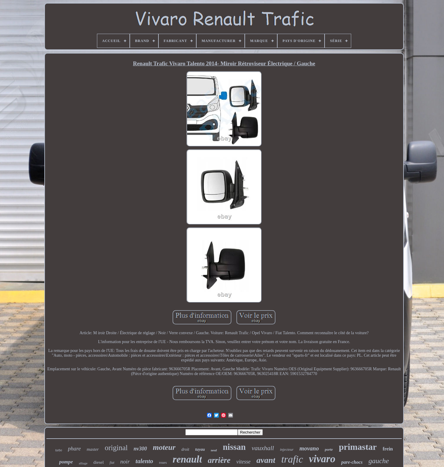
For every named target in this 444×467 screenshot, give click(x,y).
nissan (234, 447)
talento (144, 461)
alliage (83, 463)
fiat (112, 462)
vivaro (322, 459)
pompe (66, 462)
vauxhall (263, 448)
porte (329, 449)
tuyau (200, 449)
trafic (292, 459)
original (116, 448)
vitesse (243, 462)
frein (388, 449)
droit (185, 449)
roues (163, 462)
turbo (58, 450)
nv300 (140, 449)
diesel (98, 462)
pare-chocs (351, 462)
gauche (378, 461)
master (93, 449)
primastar (358, 447)
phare (74, 448)
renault (187, 459)
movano (309, 448)
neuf (214, 450)
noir (125, 461)
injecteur (287, 449)
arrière (219, 460)
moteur (164, 447)
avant (266, 460)
